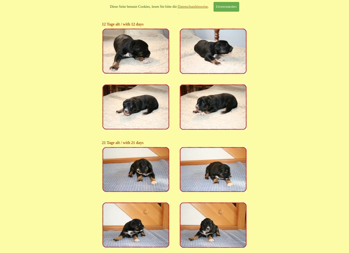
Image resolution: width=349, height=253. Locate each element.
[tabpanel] (174, 24)
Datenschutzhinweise (193, 6)
